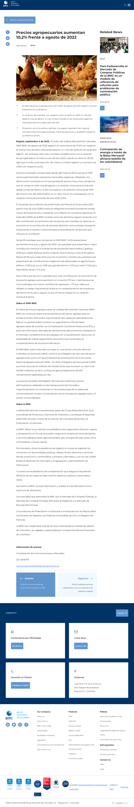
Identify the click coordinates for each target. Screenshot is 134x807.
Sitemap (124, 787)
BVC (112, 789)
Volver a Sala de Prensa (20, 20)
